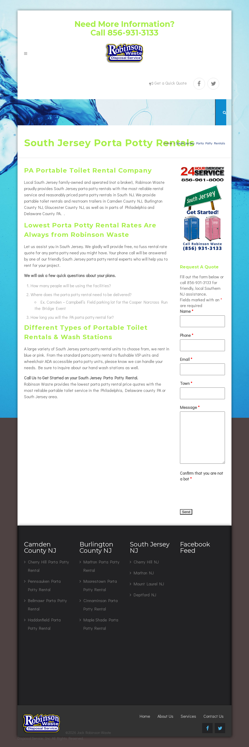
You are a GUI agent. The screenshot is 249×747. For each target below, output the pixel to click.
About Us (165, 716)
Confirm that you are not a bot (201, 475)
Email (186, 359)
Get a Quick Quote (170, 83)
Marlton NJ (144, 572)
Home (168, 143)
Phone (186, 335)
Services (188, 716)
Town (186, 383)
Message (190, 407)
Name (186, 311)
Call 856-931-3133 (124, 33)
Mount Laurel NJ (149, 583)
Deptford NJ (145, 594)
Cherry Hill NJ (146, 561)
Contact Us (213, 716)
